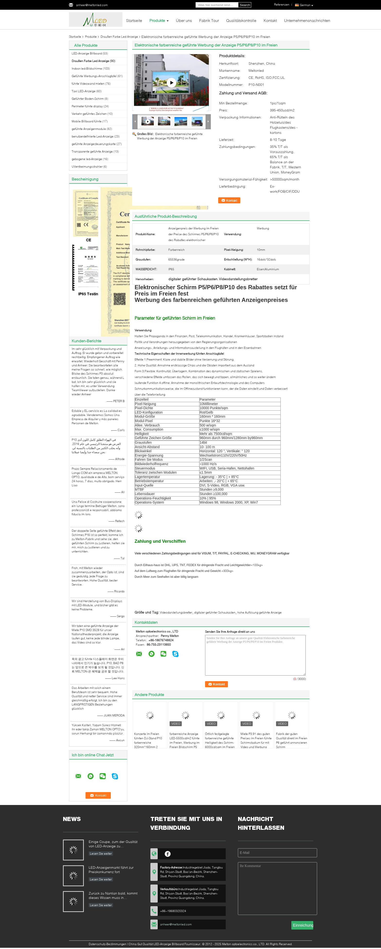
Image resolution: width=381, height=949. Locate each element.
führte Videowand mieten (88, 83)
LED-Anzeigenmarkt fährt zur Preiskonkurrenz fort (111, 869)
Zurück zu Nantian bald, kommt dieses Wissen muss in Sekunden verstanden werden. (113, 896)
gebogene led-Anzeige (87, 159)
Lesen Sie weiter (101, 853)
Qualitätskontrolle (241, 20)
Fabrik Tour (209, 20)
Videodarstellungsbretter (176, 612)
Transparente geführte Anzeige (92, 151)
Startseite (134, 20)
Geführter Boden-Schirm (88, 98)
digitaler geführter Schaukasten (214, 612)
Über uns (184, 20)
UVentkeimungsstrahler (87, 166)
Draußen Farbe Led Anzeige (119, 36)
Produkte (157, 20)
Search (245, 5)
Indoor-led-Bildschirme (87, 68)
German (306, 5)
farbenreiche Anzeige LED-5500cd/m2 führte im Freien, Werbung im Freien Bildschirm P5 (184, 740)
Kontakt (270, 20)
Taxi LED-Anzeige (83, 91)
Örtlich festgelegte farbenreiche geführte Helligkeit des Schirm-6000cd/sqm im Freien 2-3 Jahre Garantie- (220, 742)
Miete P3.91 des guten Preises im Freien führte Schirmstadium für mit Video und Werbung (256, 740)
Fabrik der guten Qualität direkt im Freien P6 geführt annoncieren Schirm (291, 740)
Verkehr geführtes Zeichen (89, 114)
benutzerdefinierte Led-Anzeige (92, 136)
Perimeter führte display (87, 106)
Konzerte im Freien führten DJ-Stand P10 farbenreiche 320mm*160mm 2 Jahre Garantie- (148, 742)
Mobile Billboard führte (87, 121)
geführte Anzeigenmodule (89, 129)
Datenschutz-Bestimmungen (107, 944)
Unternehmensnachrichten (307, 20)
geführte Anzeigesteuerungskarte (94, 144)
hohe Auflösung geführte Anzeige (259, 612)
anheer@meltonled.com (92, 5)
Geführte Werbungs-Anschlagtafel (94, 76)
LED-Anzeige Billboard (87, 53)
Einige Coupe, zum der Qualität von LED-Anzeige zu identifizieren (113, 844)
